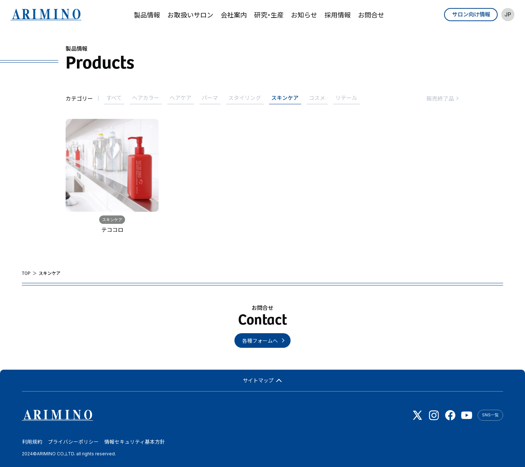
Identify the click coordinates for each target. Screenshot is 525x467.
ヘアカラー (147, 98)
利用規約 (32, 442)
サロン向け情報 (471, 14)
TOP (26, 272)
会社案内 (234, 14)
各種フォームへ (260, 339)
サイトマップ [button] (263, 380)
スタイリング (248, 98)
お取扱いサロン (190, 14)
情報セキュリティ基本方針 (134, 442)
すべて (114, 98)
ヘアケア (183, 98)
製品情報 (147, 14)
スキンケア (289, 98)
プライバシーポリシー (73, 442)
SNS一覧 (490, 414)
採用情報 (337, 14)
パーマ (213, 98)
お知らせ (304, 14)
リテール (352, 98)
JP (507, 14)
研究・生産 (269, 14)
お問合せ (371, 14)
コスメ (322, 98)
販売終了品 (443, 98)
